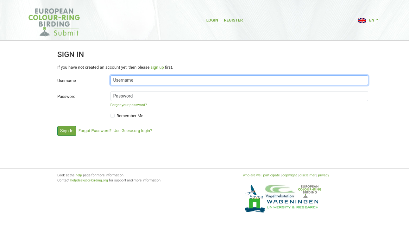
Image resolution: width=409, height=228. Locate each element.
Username (66, 80)
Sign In (66, 130)
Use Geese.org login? (133, 130)
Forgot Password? (95, 130)
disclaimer (307, 175)
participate (271, 175)
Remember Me (129, 115)
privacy (323, 175)
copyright (289, 175)
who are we (252, 175)
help (78, 175)
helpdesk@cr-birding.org (89, 180)
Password (66, 96)
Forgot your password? (128, 105)
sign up (157, 67)
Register (233, 20)
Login (212, 20)
